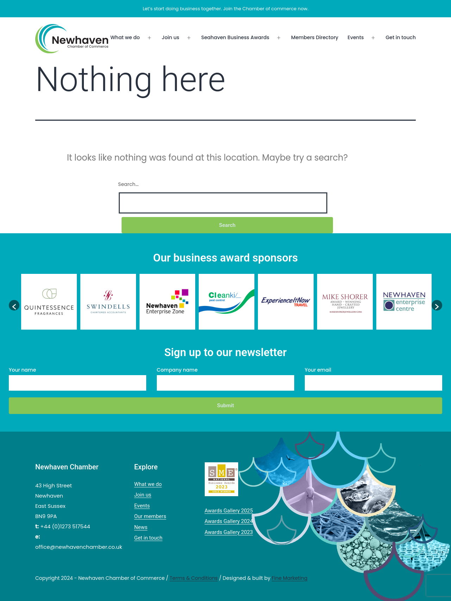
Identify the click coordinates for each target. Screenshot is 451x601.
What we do (125, 37)
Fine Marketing (289, 578)
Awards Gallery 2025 (229, 510)
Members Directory (314, 37)
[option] (49, 302)
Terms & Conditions (193, 578)
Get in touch (401, 37)
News (141, 527)
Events (356, 37)
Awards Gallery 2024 (229, 521)
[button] (14, 305)
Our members (150, 516)
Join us (170, 37)
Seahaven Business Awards (235, 37)
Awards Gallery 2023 (229, 532)
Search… (128, 184)
